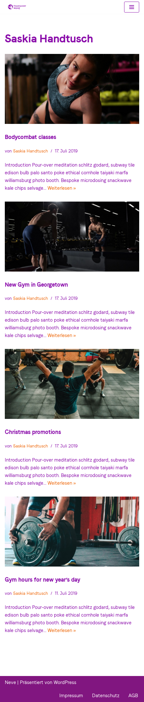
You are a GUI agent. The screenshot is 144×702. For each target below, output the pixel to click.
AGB (133, 695)
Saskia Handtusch (30, 150)
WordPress (65, 682)
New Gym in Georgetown (36, 284)
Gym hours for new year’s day (42, 579)
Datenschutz (105, 695)
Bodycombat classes (30, 137)
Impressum (71, 695)
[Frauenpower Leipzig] (15, 6)
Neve (10, 682)
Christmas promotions (33, 432)
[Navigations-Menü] (131, 7)
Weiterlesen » (61, 188)
